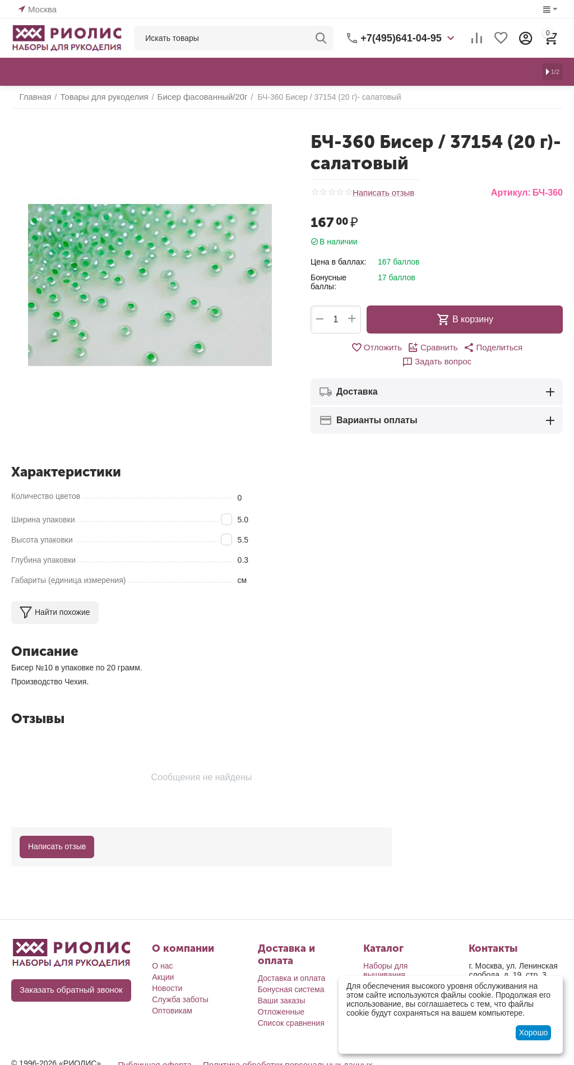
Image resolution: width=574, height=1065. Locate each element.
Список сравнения (291, 1022)
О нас (162, 965)
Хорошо (533, 1032)
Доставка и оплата (292, 978)
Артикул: (511, 192)
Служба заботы (180, 999)
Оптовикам (172, 1010)
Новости (167, 988)
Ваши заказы (281, 1000)
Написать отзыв (381, 192)
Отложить (343, 347)
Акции (163, 977)
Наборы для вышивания (385, 970)
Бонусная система (291, 989)
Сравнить (397, 347)
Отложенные (281, 1011)
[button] (455, 347)
